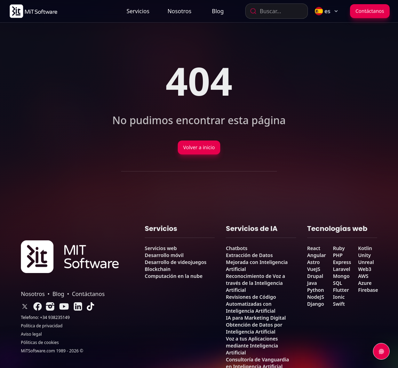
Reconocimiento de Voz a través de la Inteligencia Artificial (255, 283)
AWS (363, 276)
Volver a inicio (199, 147)
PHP (338, 255)
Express (342, 262)
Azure (365, 283)
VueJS (313, 269)
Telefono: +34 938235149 (45, 317)
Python (315, 290)
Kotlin (365, 248)
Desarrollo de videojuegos (175, 262)
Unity (364, 255)
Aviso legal (31, 334)
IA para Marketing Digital (256, 317)
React (313, 248)
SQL (337, 283)
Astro (313, 262)
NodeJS (315, 297)
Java (312, 283)
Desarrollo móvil (164, 255)
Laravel (341, 269)
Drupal (315, 276)
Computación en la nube (173, 276)
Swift (339, 304)
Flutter (341, 290)
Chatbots (236, 248)
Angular (316, 255)
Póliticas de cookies (40, 342)
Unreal (366, 262)
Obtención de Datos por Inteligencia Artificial (254, 328)
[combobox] (276, 11)
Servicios (138, 11)
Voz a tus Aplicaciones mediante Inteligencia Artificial (252, 345)
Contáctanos (370, 11)
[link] (32, 11)
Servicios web (161, 248)
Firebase (368, 290)
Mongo (341, 276)
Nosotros (179, 11)
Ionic (339, 297)
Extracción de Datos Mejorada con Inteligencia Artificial (257, 262)
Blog (218, 11)
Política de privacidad (42, 326)
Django (315, 304)
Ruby (339, 248)
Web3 (364, 269)
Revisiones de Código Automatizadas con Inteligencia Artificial (251, 304)
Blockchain (157, 269)
